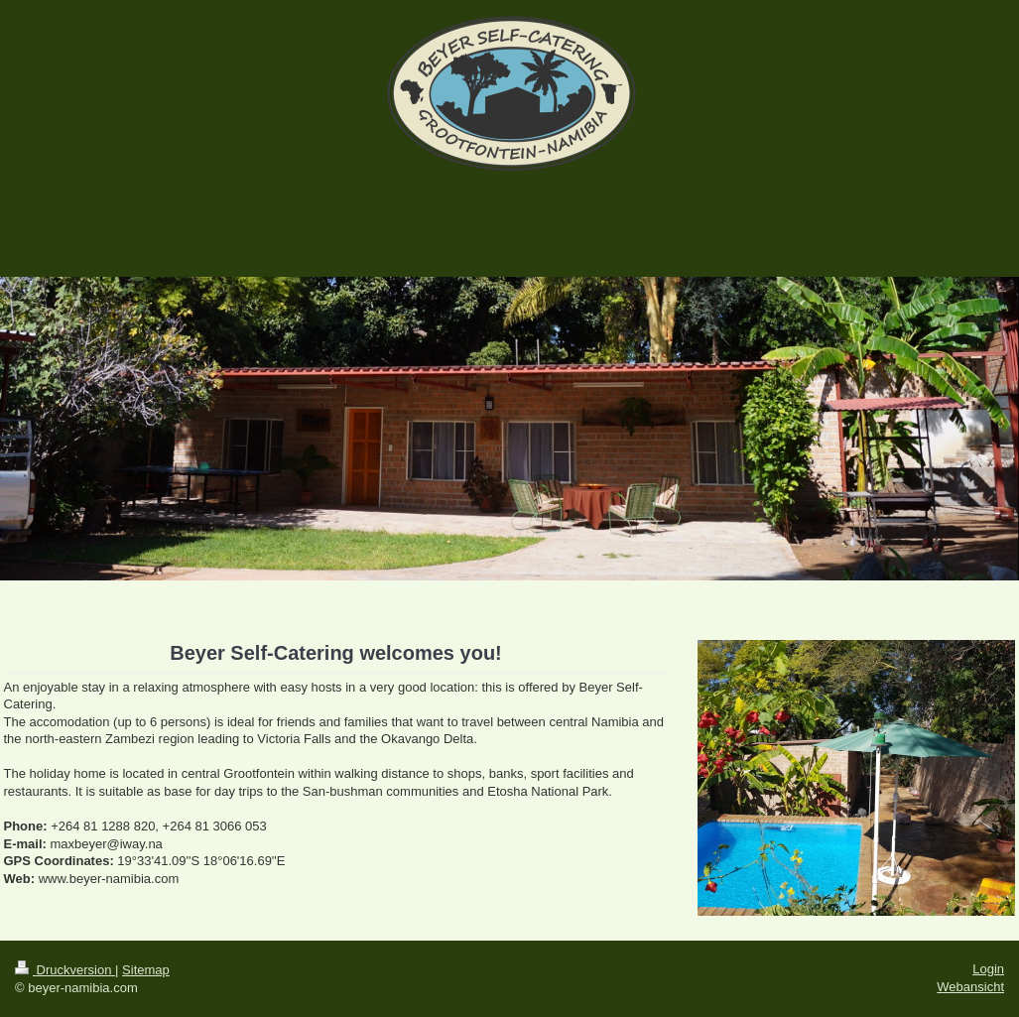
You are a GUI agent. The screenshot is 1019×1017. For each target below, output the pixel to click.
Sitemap (146, 969)
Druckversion (65, 969)
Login (988, 968)
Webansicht (970, 986)
